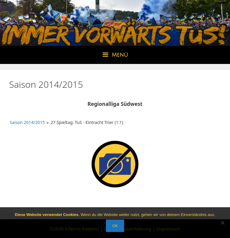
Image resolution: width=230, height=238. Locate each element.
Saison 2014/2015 (27, 122)
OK (115, 225)
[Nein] (222, 223)
